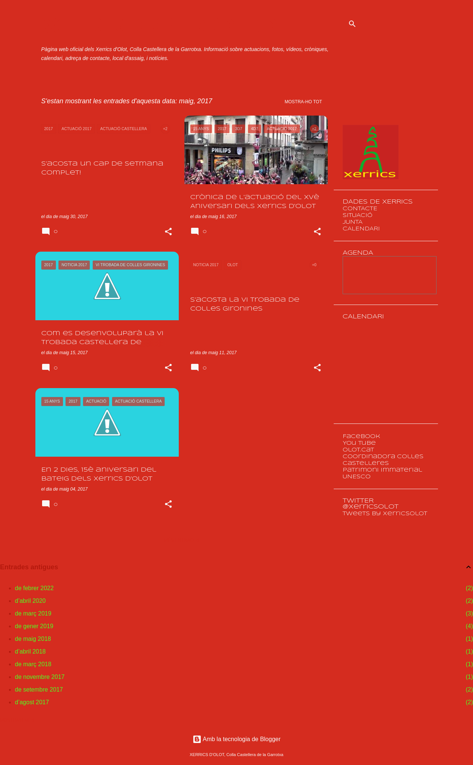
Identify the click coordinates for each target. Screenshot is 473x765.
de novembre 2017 (39, 677)
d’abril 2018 (30, 651)
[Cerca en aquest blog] (399, 24)
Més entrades (181, 540)
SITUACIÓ (357, 215)
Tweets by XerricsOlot (385, 513)
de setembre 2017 (39, 689)
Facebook (361, 436)
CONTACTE (360, 208)
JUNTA (352, 222)
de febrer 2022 (34, 588)
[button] (168, 232)
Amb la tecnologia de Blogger (237, 739)
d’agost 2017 (32, 702)
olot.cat (358, 450)
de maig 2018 (33, 639)
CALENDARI (361, 229)
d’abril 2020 (30, 601)
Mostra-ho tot (303, 101)
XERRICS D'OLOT (168, 27)
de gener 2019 (34, 626)
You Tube (359, 443)
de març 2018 (33, 664)
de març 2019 (33, 613)
